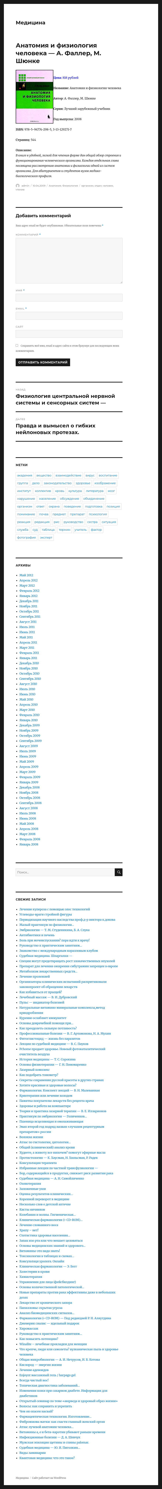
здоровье (83, 483)
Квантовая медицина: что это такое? (47, 1458)
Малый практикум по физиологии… (46, 925)
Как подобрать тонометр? (38, 1075)
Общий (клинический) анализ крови (47, 1147)
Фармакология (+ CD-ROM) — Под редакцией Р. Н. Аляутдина (65, 1318)
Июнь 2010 (27, 694)
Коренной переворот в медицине (44, 1199)
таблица (48, 530)
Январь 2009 (28, 782)
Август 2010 (28, 684)
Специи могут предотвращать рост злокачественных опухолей (67, 961)
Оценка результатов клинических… (46, 1194)
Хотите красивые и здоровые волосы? (47, 1085)
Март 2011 (26, 647)
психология (98, 514)
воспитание (108, 475)
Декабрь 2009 (29, 725)
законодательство (57, 483)
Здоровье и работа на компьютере (45, 1106)
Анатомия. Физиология (63, 185)
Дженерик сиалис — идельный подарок (49, 1323)
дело (35, 483)
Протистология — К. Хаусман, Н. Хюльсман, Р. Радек (58, 1158)
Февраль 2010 (29, 715)
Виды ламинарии (32, 1453)
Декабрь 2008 (29, 787)
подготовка (93, 506)
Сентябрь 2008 (30, 803)
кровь (59, 491)
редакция (42, 522)
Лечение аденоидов (34, 1370)
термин (64, 530)
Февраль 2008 (29, 839)
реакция (23, 522)
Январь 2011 (28, 658)
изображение (105, 483)
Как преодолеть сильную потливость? (48, 1028)
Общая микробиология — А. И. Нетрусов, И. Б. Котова (59, 1359)
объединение (93, 498)
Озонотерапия (30, 1183)
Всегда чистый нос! (34, 1380)
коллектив (43, 491)
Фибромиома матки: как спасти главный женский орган (62, 1422)
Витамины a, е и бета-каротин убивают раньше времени (62, 1432)
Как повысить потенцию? (38, 1339)
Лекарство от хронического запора (45, 1302)
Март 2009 (27, 772)
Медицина (30, 22)
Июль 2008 (27, 813)
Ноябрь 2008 (28, 792)
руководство (73, 522)
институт (24, 491)
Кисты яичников (32, 1209)
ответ (40, 506)
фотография (26, 537)
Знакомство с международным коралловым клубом (58, 950)
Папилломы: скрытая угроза (40, 1308)
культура (75, 491)
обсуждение (69, 498)
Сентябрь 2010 (30, 679)
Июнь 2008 (27, 818)
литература (95, 491)
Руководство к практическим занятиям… (50, 945)
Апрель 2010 (28, 704)
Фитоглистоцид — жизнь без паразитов (49, 1038)
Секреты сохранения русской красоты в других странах (61, 1080)
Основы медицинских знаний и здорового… (52, 1246)
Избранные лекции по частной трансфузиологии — (58, 1168)
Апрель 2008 (28, 829)
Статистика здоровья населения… (44, 1235)
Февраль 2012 (29, 591)
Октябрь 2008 (29, 798)
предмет (59, 514)
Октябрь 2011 (29, 611)
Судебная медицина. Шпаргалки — (45, 956)
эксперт (46, 537)
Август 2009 (28, 746)
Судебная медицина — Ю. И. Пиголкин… (49, 1447)
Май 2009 (26, 761)
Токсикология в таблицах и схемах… (46, 1256)
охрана (54, 506)
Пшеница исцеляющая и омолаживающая (51, 1121)
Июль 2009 (27, 751)
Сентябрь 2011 (29, 616)
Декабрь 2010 (29, 663)
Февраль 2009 (29, 777)
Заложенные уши (32, 1189)
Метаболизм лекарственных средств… (48, 971)
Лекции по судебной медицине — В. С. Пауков (53, 1044)
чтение (20, 189)
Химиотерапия (30, 1277)
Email (21, 308)
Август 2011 (28, 622)
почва (44, 514)
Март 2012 (27, 585)
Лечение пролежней (34, 976)
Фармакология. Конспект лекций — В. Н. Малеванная (59, 1090)
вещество (44, 475)
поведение (72, 506)
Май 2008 (26, 823)
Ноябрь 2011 (28, 606)
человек (108, 185)
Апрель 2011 (28, 642)
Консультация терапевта (38, 1163)
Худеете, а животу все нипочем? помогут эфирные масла (62, 1152)
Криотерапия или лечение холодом (45, 1095)
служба (22, 530)
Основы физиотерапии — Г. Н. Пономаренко (52, 1064)
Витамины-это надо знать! (39, 1251)
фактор (96, 530)
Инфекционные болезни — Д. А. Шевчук (49, 1437)
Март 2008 (27, 834)
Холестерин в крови (34, 1271)
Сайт (19, 326)
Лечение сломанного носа (38, 1225)
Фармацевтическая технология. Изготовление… (55, 1416)
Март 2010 (27, 710)
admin (26, 185)
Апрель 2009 (28, 767)
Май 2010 (26, 699)
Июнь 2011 (27, 632)
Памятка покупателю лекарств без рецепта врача (56, 1101)
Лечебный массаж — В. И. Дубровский (48, 997)
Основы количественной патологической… (51, 1287)
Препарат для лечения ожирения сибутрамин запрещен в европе (68, 966)
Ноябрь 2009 (28, 730)
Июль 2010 (27, 689)
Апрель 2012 (28, 580)
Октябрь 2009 (29, 735)
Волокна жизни (31, 1137)
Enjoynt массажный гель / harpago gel (47, 1375)
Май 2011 (26, 637)
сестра (92, 522)
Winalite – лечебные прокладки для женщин (53, 1344)
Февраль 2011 (29, 653)
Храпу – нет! (28, 1230)
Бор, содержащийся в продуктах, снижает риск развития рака (66, 1173)
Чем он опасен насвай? (36, 1411)
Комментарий (28, 234)
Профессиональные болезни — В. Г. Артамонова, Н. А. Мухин (65, 1033)
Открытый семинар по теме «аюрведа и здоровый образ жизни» (68, 1401)
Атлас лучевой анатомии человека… (46, 1427)
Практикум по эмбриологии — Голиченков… (53, 1116)
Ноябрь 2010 (28, 668)
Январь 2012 (28, 596)
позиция (113, 506)
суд (35, 530)
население (47, 498)
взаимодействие (68, 475)
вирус (90, 475)
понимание (26, 514)
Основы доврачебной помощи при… (46, 1023)
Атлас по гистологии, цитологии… (45, 1142)
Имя (20, 290)
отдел (98, 185)
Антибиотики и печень (36, 935)
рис (56, 522)
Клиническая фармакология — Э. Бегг (48, 1266)
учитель (81, 530)
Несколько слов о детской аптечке (45, 1204)
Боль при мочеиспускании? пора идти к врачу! (54, 940)
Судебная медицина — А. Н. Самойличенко (51, 1178)
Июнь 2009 (27, 756)
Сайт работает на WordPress (49, 1478)
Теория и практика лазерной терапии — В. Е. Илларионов (62, 1111)
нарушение (26, 498)
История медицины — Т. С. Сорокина (47, 1059)
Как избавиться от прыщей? (40, 992)
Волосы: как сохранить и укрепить (45, 1406)
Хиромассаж (28, 1328)
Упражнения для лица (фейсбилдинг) (47, 1282)
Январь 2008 (28, 844)
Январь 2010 (28, 720)
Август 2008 (28, 808)
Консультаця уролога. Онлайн (41, 1261)
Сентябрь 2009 (30, 741)
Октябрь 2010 (29, 673)
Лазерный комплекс (34, 1070)
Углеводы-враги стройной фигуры (45, 914)
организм (87, 185)
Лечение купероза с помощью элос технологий (54, 909)
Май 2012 (26, 575)
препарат (77, 514)
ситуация (109, 522)
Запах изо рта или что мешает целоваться (51, 1240)
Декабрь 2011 (28, 601)
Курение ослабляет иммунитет (42, 1018)
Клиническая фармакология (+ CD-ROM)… (51, 1220)
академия (24, 475)
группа (22, 483)
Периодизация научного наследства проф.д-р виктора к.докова (67, 919)
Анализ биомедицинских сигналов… (46, 1313)
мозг (111, 491)
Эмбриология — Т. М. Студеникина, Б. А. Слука (54, 930)
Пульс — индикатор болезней (41, 1002)
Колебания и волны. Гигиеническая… (47, 1214)
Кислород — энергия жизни (40, 1365)
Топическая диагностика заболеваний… (49, 1385)
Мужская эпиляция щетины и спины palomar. (54, 1442)
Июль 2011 (27, 627)
